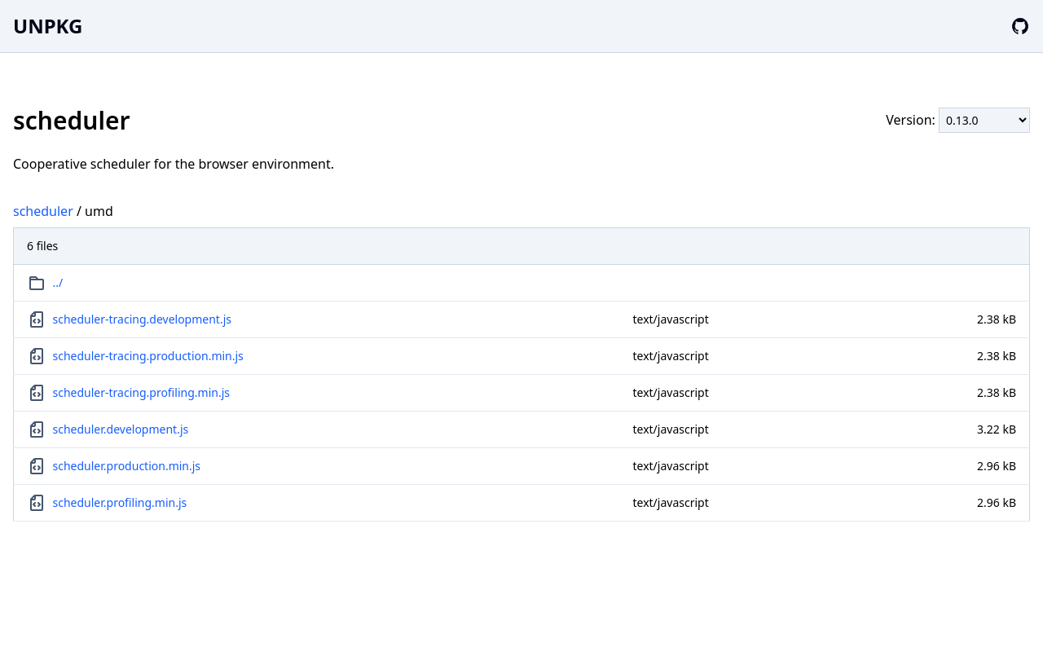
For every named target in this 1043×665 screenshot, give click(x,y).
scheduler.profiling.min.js (120, 502)
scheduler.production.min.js (127, 465)
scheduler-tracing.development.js (142, 319)
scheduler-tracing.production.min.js (148, 355)
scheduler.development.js (121, 429)
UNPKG (47, 25)
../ (58, 282)
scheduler (43, 211)
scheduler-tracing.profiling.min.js (141, 392)
